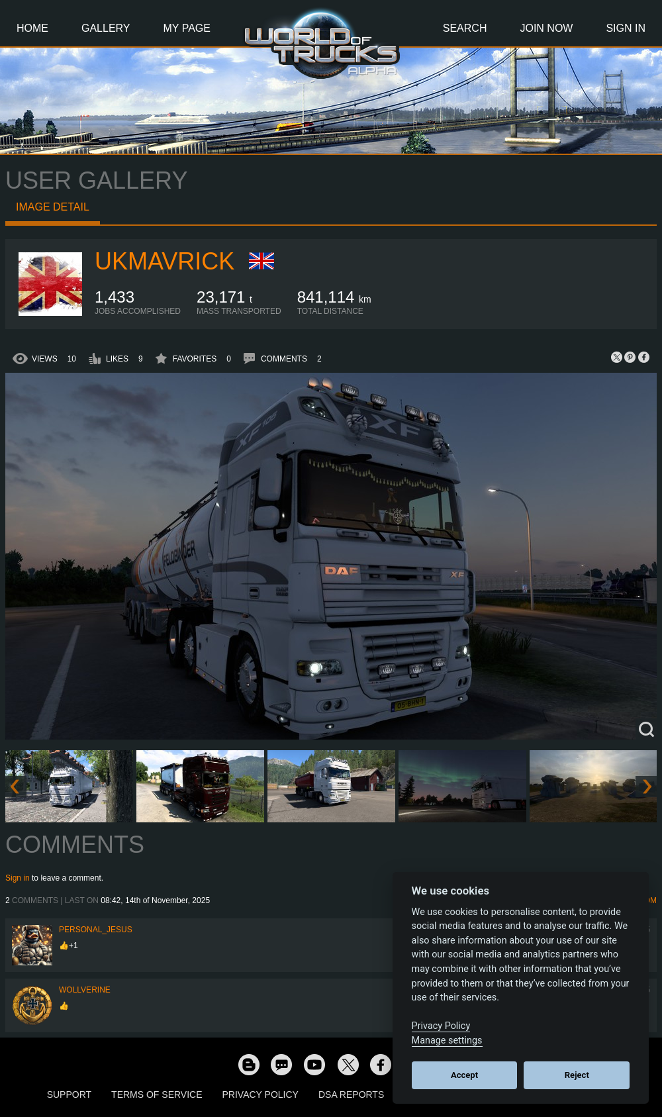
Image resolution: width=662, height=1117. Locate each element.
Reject (577, 1075)
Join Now (546, 28)
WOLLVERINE (85, 990)
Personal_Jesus (95, 929)
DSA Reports (351, 1094)
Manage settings (447, 1040)
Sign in (17, 878)
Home (32, 28)
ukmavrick (164, 261)
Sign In (625, 28)
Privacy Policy (260, 1094)
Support (69, 1094)
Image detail (52, 207)
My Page (187, 28)
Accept (464, 1075)
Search (465, 28)
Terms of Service (156, 1094)
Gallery (105, 28)
